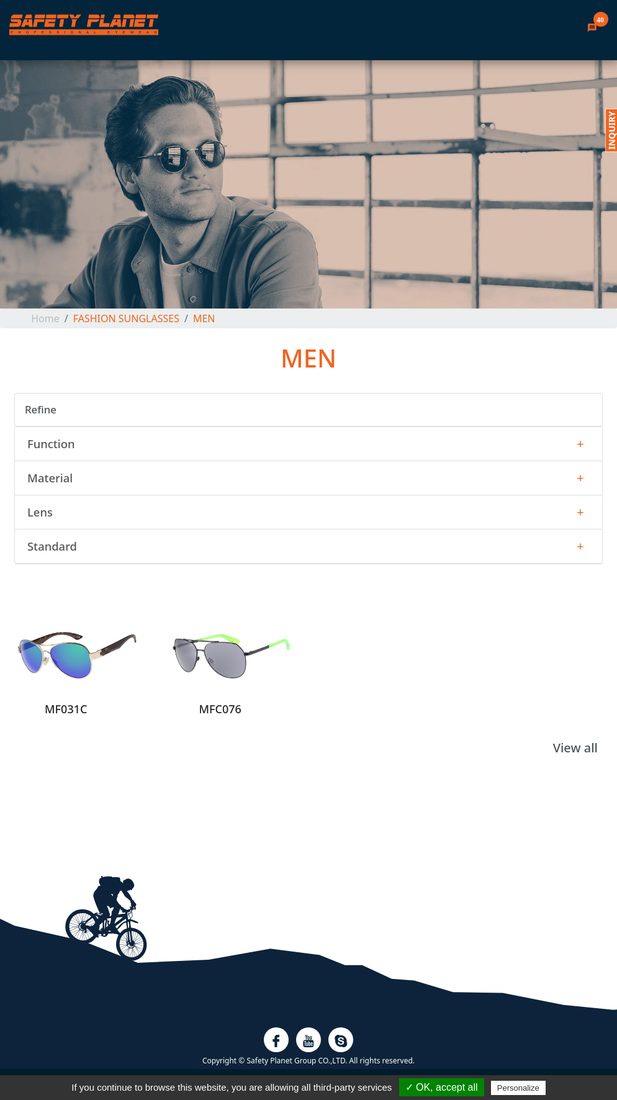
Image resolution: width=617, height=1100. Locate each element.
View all (575, 748)
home (45, 318)
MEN (204, 318)
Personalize (518, 1088)
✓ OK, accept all (441, 1087)
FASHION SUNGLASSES (126, 318)
